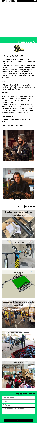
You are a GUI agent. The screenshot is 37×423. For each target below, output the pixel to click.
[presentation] (9, 416)
